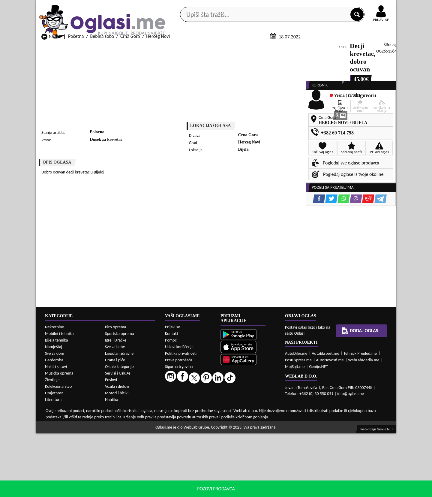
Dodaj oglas (377, 47)
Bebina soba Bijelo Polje (259, 480)
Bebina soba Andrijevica (64, 480)
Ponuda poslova (332, 47)
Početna (76, 107)
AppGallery (258, 6)
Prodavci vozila (173, 47)
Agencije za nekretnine (229, 47)
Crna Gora (130, 107)
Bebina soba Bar (122, 480)
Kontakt (327, 5)
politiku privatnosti (293, 490)
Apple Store (221, 5)
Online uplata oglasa (369, 6)
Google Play (183, 5)
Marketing (294, 6)
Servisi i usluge (285, 47)
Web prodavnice (126, 47)
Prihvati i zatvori (335, 491)
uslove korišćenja (259, 490)
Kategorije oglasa (75, 47)
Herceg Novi (158, 107)
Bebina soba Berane (190, 480)
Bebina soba (102, 107)
